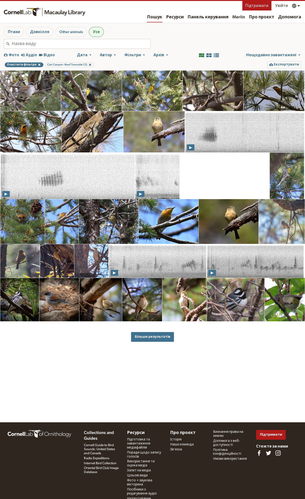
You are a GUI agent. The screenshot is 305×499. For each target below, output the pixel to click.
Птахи (14, 32)
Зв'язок (176, 449)
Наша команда (182, 444)
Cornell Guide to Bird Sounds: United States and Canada (99, 449)
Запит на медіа (139, 470)
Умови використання (230, 458)
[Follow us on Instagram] (278, 453)
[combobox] (81, 44)
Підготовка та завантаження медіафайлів (138, 443)
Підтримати (257, 6)
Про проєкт (261, 17)
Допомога (289, 17)
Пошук (154, 17)
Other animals (71, 32)
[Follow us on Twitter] (268, 453)
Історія (176, 439)
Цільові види (137, 475)
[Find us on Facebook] (259, 453)
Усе (96, 32)
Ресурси (175, 17)
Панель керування (208, 17)
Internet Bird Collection (100, 463)
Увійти (281, 6)
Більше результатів (152, 336)
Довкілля (39, 32)
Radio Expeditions (96, 458)
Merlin (238, 17)
